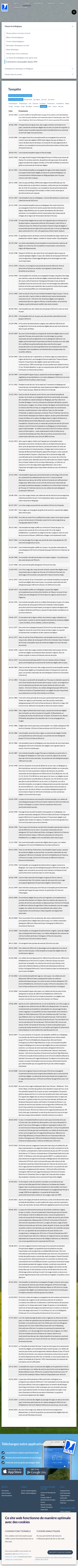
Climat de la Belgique (13, 26)
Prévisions (5, 1491)
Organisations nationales (65, 1497)
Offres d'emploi (65, 1511)
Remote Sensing (46, 1505)
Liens (62, 1487)
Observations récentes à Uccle (18, 33)
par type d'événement (16, 99)
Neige (67, 103)
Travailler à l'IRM (67, 1508)
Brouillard (29, 106)
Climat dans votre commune (17, 53)
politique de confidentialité (13, 1559)
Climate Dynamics (47, 1507)
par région (37, 99)
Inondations (60, 103)
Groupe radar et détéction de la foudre (48, 1498)
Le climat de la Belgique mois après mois (21, 58)
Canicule (35, 103)
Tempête (43, 106)
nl (65, 12)
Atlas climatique (12, 49)
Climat (27, 3)
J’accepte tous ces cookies (60, 1552)
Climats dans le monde (13, 74)
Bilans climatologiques (15, 37)
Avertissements (7, 1495)
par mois (44, 99)
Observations (6, 1493)
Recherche (39, 3)
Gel (30, 103)
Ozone (55, 106)
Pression (36, 106)
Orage (11, 106)
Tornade (17, 106)
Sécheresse (51, 103)
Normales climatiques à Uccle (17, 45)
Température (23, 103)
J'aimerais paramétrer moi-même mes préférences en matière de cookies (53, 1558)
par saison (51, 99)
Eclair (49, 106)
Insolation (42, 103)
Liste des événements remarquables (20, 95)
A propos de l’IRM (20, 7)
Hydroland (44, 1509)
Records (60, 106)
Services (51, 3)
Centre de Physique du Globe (48, 1494)
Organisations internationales (65, 1492)
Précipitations (13, 103)
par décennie (28, 99)
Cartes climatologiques (15, 41)
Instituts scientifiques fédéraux (67, 1501)
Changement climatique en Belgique (19, 68)
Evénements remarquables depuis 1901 (21, 62)
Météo (16, 3)
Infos (62, 3)
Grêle (23, 106)
